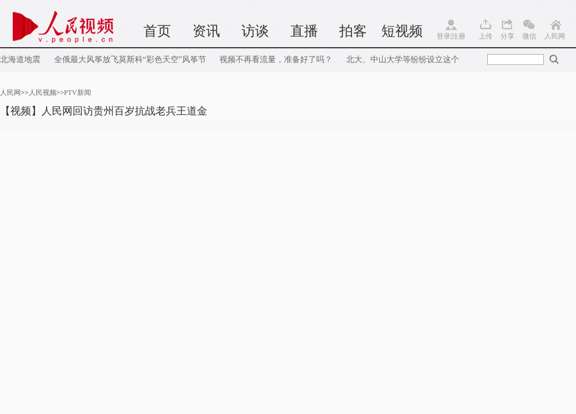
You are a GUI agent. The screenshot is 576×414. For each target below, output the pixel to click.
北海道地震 (21, 59)
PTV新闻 (77, 93)
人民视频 (42, 93)
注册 (458, 36)
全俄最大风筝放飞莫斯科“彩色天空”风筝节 (130, 59)
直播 (304, 31)
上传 (485, 36)
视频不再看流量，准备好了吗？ (275, 59)
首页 (157, 31)
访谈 (255, 31)
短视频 (402, 31)
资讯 (206, 31)
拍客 (353, 31)
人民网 (554, 36)
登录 (443, 36)
